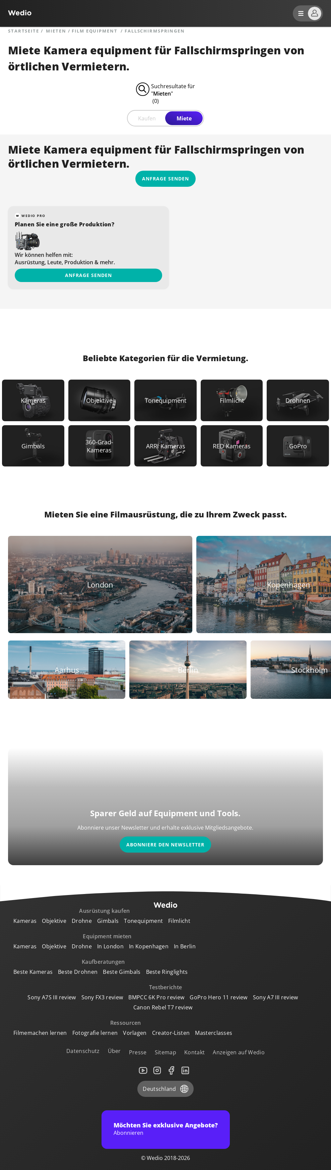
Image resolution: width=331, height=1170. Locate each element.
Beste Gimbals (121, 972)
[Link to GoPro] (298, 446)
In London (110, 946)
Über (114, 1051)
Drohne (82, 921)
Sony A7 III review (275, 997)
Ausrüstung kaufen (104, 910)
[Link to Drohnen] (298, 400)
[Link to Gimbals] (33, 446)
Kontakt (194, 1052)
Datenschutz (83, 1051)
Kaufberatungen (103, 961)
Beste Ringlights (167, 972)
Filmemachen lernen (40, 1033)
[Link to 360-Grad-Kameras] (99, 446)
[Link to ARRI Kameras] (165, 446)
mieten (56, 31)
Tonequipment (143, 921)
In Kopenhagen (149, 946)
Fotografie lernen (95, 1033)
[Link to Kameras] (33, 400)
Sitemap (165, 1052)
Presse (138, 1052)
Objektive (54, 921)
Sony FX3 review (102, 997)
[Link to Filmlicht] (232, 400)
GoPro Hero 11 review (218, 997)
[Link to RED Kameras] (232, 446)
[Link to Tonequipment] (165, 400)
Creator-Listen (171, 1033)
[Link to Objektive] (99, 400)
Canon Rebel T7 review (163, 1007)
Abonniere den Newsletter (165, 844)
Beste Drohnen (77, 972)
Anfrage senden (88, 275)
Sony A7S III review (51, 997)
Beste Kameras (33, 972)
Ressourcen (125, 1022)
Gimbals (108, 921)
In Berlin (185, 946)
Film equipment (95, 31)
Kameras (25, 921)
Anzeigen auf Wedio (239, 1052)
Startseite (23, 31)
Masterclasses (213, 1033)
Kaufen (147, 118)
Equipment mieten (107, 936)
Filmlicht (179, 921)
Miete (184, 118)
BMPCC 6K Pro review (156, 997)
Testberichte (165, 987)
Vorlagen (135, 1033)
